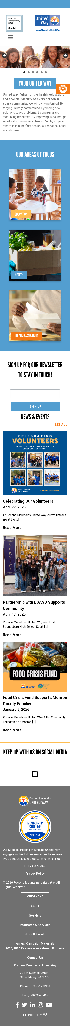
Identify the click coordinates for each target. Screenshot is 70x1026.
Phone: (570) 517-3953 (35, 986)
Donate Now (35, 896)
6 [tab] (46, 72)
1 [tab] (24, 72)
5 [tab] (42, 72)
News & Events (35, 934)
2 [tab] (29, 72)
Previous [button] (4, 56)
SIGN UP (35, 406)
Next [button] (65, 56)
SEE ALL (61, 425)
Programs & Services (35, 925)
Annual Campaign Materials (35, 943)
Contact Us (35, 957)
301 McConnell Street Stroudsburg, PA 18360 (35, 975)
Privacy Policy (35, 873)
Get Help (35, 915)
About (35, 906)
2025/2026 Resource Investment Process (35, 948)
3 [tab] (33, 72)
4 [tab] (37, 72)
